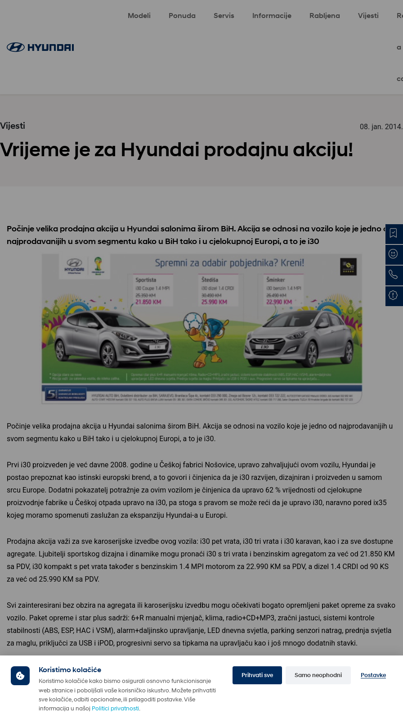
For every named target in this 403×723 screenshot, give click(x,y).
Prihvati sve (257, 675)
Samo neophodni (318, 675)
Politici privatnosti (115, 708)
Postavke (373, 675)
